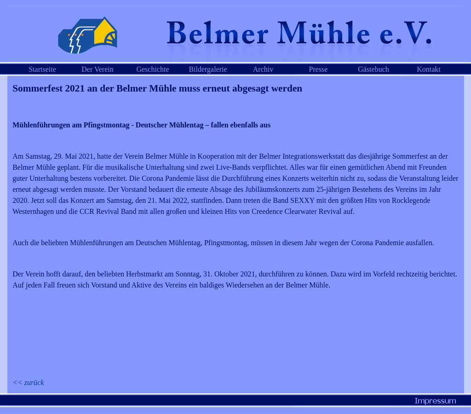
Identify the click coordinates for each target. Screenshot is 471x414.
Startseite (42, 69)
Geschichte (152, 69)
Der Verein (97, 69)
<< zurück (28, 382)
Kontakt (429, 69)
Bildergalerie (208, 69)
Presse (318, 69)
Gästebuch (373, 69)
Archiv (263, 69)
